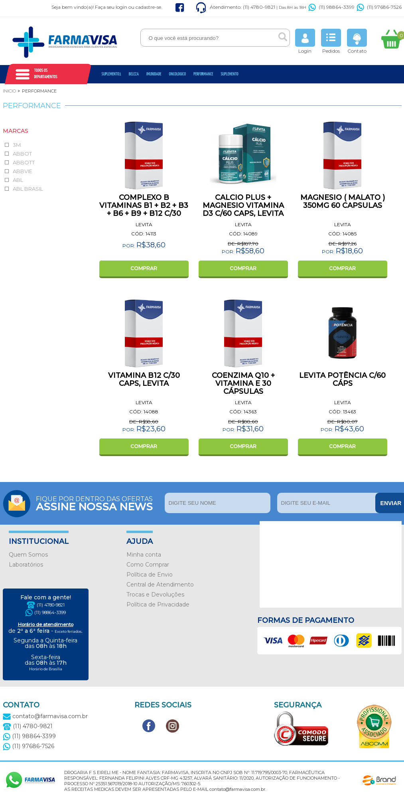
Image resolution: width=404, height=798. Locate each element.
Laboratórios (26, 564)
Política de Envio (149, 574)
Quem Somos (28, 554)
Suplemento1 (111, 74)
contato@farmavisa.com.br (45, 716)
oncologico (177, 74)
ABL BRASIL (28, 189)
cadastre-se (148, 7)
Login (305, 41)
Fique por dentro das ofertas (98, 503)
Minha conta (143, 554)
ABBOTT (24, 162)
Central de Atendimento (160, 584)
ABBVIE (22, 171)
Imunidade (154, 74)
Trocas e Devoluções (155, 594)
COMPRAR (143, 268)
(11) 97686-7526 (379, 7)
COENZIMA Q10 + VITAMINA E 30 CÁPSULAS (243, 383)
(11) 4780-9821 (51, 605)
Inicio (9, 91)
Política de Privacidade (157, 604)
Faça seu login (111, 7)
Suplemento (229, 74)
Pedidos (331, 41)
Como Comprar (147, 564)
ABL (18, 180)
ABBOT (22, 153)
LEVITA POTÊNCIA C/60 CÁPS (342, 379)
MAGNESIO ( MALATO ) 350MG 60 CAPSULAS (342, 201)
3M (17, 145)
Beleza (134, 74)
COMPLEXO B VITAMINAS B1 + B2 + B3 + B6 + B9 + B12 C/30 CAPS (143, 209)
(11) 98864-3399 (331, 7)
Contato (357, 41)
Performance (203, 74)
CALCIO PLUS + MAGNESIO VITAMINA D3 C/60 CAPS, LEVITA (243, 205)
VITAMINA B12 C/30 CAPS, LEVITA (144, 379)
